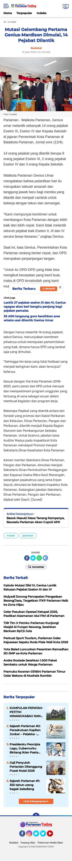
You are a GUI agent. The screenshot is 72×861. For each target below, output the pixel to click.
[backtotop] (36, 816)
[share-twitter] (33, 558)
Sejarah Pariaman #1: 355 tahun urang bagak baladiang (25, 785)
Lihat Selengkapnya (36, 801)
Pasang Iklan (28, 842)
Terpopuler (24, 13)
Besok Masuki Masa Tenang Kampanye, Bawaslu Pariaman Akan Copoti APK (36, 520)
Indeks (41, 13)
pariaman (27, 535)
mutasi (11, 535)
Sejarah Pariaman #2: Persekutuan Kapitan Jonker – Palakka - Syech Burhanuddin (25, 730)
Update (48, 288)
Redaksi (13, 842)
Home (7, 13)
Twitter (38, 835)
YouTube (52, 835)
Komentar (36, 566)
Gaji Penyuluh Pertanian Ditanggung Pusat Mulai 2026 (26, 766)
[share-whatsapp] (39, 558)
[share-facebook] (27, 558)
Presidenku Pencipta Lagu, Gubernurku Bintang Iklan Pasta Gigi (25, 748)
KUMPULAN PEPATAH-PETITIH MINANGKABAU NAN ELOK (26, 712)
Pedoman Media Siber (50, 842)
